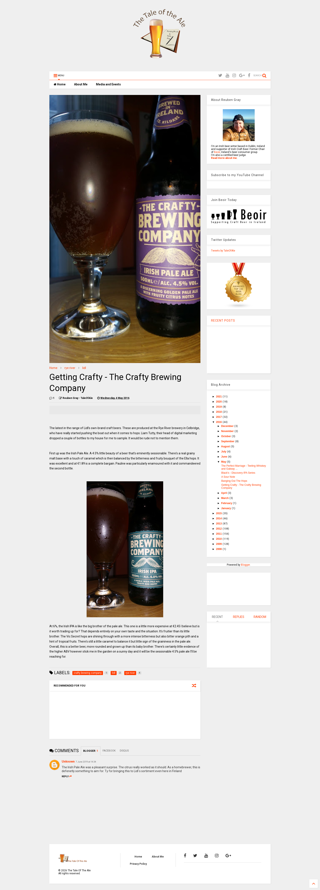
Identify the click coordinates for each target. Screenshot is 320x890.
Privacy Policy (138, 863)
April (224, 493)
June (224, 456)
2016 (219, 422)
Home (60, 84)
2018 (219, 411)
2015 (219, 513)
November (227, 431)
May (224, 461)
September (228, 441)
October (226, 436)
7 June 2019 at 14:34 (86, 762)
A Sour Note (228, 476)
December (227, 426)
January (226, 508)
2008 (219, 549)
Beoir (217, 152)
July (224, 451)
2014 (219, 518)
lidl (84, 368)
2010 (219, 538)
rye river (69, 368)
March (225, 498)
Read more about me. (224, 158)
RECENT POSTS (223, 320)
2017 (219, 416)
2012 (219, 528)
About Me (80, 84)
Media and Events (108, 84)
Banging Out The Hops (234, 480)
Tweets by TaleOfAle (223, 250)
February (227, 503)
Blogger (245, 564)
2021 (219, 396)
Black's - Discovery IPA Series (238, 472)
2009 (219, 543)
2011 (219, 533)
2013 (219, 523)
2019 (219, 406)
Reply (67, 776)
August (226, 446)
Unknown (68, 761)
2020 (219, 401)
